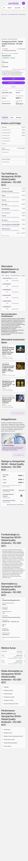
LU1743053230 (6, 284)
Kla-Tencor (5, 220)
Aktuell (9, 7)
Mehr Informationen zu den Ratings (15, 504)
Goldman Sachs (6, 229)
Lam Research (6, 208)
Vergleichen (11, 82)
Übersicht (5, 117)
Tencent (4, 216)
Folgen (13, 78)
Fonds (9, 14)
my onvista (17, 7)
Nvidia (3, 195)
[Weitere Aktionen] (25, 656)
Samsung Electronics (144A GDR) (11, 224)
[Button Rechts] (23, 82)
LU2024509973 (6, 289)
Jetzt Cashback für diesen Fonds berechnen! (11, 71)
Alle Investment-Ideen (18, 413)
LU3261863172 (6, 307)
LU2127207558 (6, 295)
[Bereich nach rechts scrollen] (24, 117)
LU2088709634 (6, 301)
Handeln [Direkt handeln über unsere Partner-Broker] (13, 86)
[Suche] (23, 7)
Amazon (4, 200)
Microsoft (4, 204)
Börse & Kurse (4, 14)
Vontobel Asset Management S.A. (13, 50)
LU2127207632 (6, 278)
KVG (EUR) (15, 53)
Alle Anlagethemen (18, 455)
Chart (11, 117)
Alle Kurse (18, 117)
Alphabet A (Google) (7, 191)
